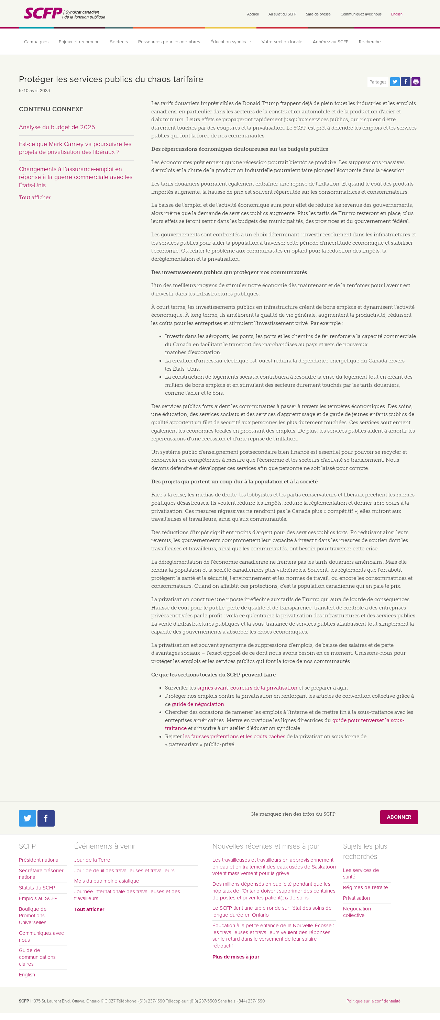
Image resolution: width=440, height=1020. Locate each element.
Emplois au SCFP (38, 898)
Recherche (370, 42)
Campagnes (36, 42)
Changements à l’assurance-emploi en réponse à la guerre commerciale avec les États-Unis (75, 177)
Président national (39, 860)
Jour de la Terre (92, 860)
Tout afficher (35, 197)
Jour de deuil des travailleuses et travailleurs (124, 870)
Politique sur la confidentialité (373, 1001)
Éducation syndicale (230, 42)
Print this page (416, 81)
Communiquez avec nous (361, 14)
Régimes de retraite (365, 887)
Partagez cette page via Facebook (405, 81)
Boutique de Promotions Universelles (33, 916)
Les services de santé (361, 873)
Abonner (399, 817)
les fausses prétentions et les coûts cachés (234, 736)
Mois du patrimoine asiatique (106, 881)
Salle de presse (318, 14)
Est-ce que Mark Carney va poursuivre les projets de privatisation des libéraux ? (75, 148)
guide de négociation (198, 704)
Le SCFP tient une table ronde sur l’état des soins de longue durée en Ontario (272, 911)
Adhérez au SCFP (331, 42)
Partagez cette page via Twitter (395, 81)
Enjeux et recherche (79, 42)
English (397, 14)
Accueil (252, 14)
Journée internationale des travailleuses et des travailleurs (127, 894)
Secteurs (119, 42)
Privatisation (356, 898)
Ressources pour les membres (169, 42)
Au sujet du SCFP (282, 14)
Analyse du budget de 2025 (57, 127)
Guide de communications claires (37, 957)
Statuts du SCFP (37, 888)
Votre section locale (282, 42)
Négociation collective (357, 912)
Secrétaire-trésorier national (41, 874)
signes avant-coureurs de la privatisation (247, 688)
